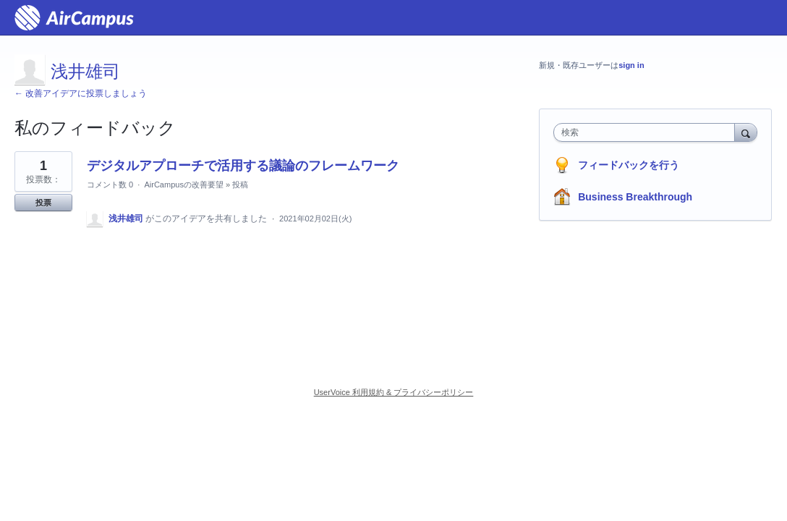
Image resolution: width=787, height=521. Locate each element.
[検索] (745, 132)
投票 (43, 202)
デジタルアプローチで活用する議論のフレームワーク (243, 165)
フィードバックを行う (628, 165)
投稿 (240, 184)
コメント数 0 (110, 184)
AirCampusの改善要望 (183, 184)
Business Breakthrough (635, 197)
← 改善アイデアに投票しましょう (80, 93)
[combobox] (647, 132)
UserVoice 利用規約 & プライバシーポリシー (394, 392)
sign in (631, 65)
